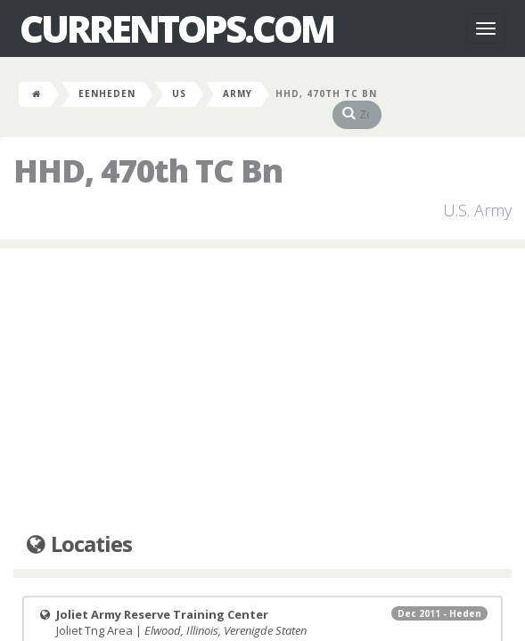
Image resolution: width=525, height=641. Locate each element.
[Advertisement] (262, 373)
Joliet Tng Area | (262, 604)
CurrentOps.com (176, 28)
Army (237, 93)
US (179, 93)
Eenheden (106, 93)
